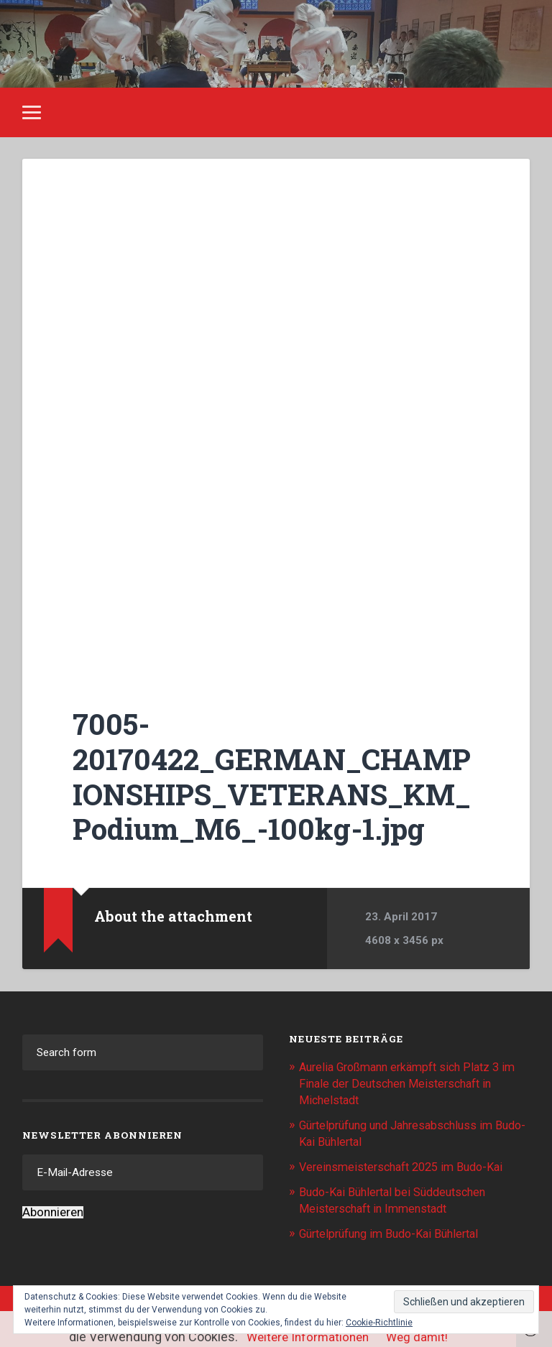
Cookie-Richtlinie (379, 1323)
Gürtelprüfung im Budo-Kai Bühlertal (396, 1228)
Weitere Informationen (306, 1336)
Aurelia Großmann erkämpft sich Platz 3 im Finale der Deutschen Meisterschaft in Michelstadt (409, 1083)
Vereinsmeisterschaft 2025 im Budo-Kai (408, 1164)
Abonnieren (52, 1212)
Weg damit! (419, 1336)
